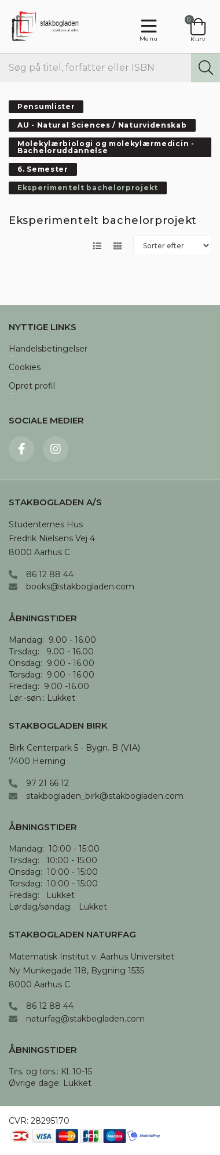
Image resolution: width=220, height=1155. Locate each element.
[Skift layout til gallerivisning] (117, 246)
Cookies (25, 367)
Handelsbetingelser (48, 349)
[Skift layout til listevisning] (97, 246)
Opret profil (32, 386)
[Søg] (205, 67)
